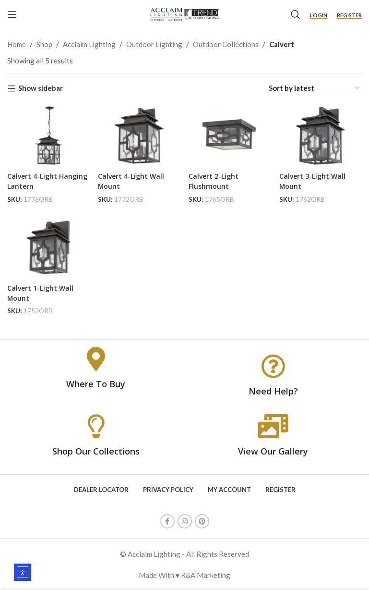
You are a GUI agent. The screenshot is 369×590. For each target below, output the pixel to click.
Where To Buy (95, 383)
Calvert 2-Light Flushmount (218, 177)
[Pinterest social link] (202, 521)
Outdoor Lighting (154, 44)
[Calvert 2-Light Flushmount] (231, 134)
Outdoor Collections (226, 44)
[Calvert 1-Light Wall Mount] (46, 248)
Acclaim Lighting (89, 44)
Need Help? (273, 390)
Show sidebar (40, 88)
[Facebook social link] (167, 521)
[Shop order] (315, 88)
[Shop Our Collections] (96, 425)
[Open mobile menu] (12, 14)
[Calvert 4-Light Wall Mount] (138, 134)
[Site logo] (184, 13)
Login (318, 15)
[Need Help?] (273, 365)
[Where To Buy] (96, 358)
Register (349, 15)
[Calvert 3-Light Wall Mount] (323, 134)
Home (16, 44)
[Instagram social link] (185, 521)
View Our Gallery (273, 450)
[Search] (295, 14)
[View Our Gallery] (273, 425)
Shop (44, 44)
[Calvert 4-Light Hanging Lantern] (46, 134)
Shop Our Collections (96, 450)
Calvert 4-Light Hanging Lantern (36, 177)
